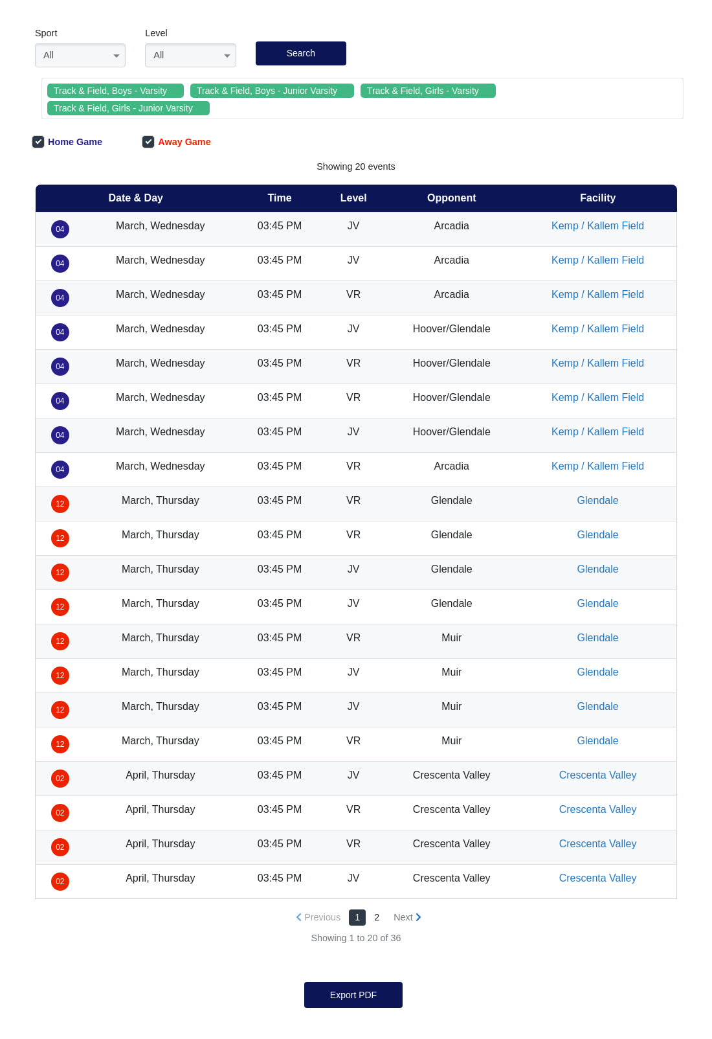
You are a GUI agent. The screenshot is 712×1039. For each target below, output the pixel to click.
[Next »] (407, 917)
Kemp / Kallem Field (597, 225)
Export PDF (353, 995)
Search (301, 53)
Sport (46, 33)
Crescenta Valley (598, 775)
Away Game (176, 141)
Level (156, 33)
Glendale (598, 500)
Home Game (67, 141)
